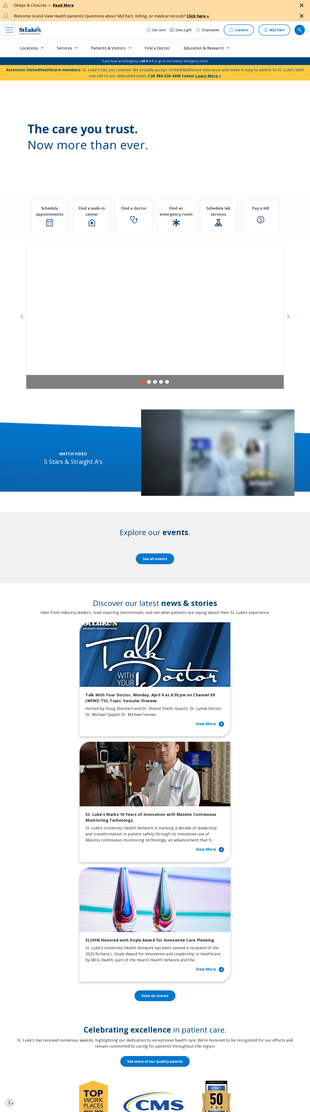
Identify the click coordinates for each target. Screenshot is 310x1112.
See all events (155, 558)
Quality (169, 1050)
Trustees (171, 1059)
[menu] (9, 30)
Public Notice (144, 1094)
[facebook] (8, 1085)
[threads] (47, 1085)
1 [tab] (143, 382)
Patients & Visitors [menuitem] (108, 48)
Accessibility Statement (119, 1094)
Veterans (91, 1056)
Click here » (198, 16)
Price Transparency (100, 1047)
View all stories (155, 780)
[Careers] (239, 30)
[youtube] (73, 1084)
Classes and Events (139, 996)
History (169, 1023)
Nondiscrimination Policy (99, 1099)
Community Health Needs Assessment (139, 1008)
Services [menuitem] (64, 48)
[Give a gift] (181, 30)
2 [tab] (149, 382)
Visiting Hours (95, 1065)
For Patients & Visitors (102, 1014)
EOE (86, 1094)
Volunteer (132, 1038)
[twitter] (60, 1085)
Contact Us (172, 1005)
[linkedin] (34, 1085)
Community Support (140, 1020)
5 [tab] (167, 382)
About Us (171, 996)
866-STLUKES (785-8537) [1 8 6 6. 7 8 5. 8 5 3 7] (40, 1001)
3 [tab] (155, 382)
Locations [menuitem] (29, 48)
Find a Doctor (157, 48)
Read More (63, 5)
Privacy (97, 1094)
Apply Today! (236, 1057)
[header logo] (30, 30)
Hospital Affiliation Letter (99, 1035)
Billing (89, 996)
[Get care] (156, 30)
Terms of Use (165, 1094)
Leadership (173, 1032)
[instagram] (21, 1085)
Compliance (125, 1099)
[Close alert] (301, 5)
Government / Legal (148, 1099)
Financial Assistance (100, 1005)
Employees (172, 1014)
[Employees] (207, 30)
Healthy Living (135, 1029)
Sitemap (169, 1099)
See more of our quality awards (155, 846)
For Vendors (94, 1023)
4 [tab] (161, 382)
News (168, 1041)
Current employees (242, 1074)
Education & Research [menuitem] (204, 48)
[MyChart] (274, 30)
